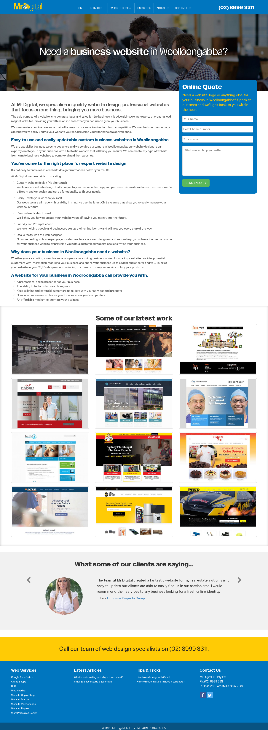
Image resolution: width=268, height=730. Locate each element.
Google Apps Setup (22, 677)
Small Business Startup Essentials (93, 681)
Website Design (121, 8)
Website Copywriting (22, 695)
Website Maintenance (23, 704)
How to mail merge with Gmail (153, 677)
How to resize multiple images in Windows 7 (161, 681)
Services (97, 8)
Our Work (144, 8)
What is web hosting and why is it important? (98, 677)
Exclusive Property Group (126, 598)
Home (80, 8)
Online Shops (18, 681)
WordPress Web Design (24, 713)
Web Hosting (18, 690)
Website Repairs (20, 708)
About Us (163, 8)
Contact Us (183, 8)
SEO (13, 686)
